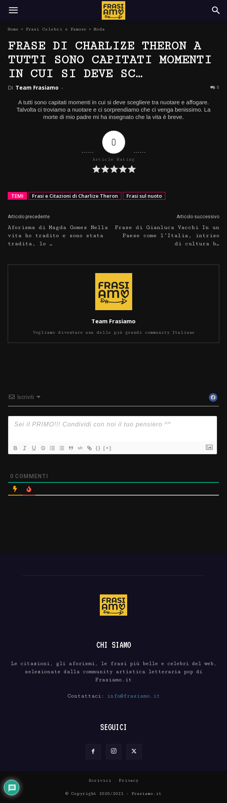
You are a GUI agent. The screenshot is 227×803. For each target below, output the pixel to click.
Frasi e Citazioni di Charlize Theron (75, 195)
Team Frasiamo (37, 87)
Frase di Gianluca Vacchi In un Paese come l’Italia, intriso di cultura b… (167, 235)
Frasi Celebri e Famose (56, 29)
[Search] (216, 10)
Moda (99, 29)
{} (98, 448)
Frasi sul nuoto (144, 195)
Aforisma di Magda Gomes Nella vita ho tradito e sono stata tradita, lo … (58, 235)
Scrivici (100, 780)
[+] (107, 448)
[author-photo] (113, 310)
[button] (13, 10)
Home (13, 29)
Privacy (128, 780)
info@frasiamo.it (133, 696)
